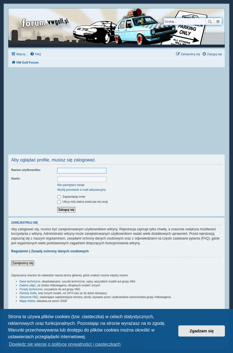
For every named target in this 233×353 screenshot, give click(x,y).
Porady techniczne (31, 289)
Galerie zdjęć (28, 285)
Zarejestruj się (22, 263)
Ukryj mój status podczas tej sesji (82, 201)
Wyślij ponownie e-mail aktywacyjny (81, 189)
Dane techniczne (30, 281)
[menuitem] (35, 54)
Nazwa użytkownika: (26, 169)
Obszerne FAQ (29, 297)
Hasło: (16, 178)
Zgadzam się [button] (202, 331)
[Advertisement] (116, 112)
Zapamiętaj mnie (71, 196)
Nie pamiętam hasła (70, 185)
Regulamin (19, 251)
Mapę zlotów (27, 301)
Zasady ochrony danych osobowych (60, 251)
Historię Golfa (28, 293)
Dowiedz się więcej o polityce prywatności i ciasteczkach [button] (65, 344)
